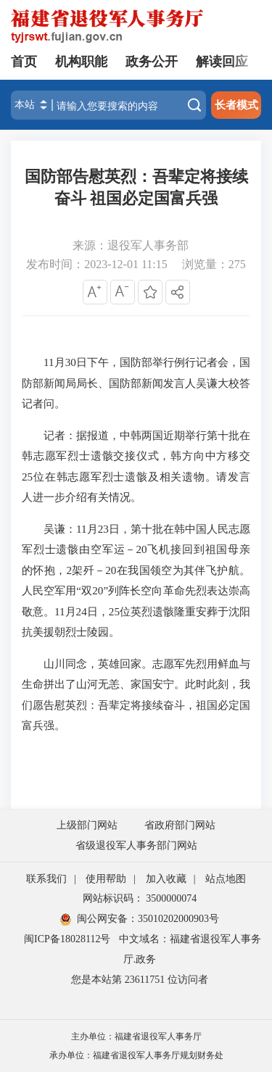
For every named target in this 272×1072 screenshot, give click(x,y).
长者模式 (236, 105)
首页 (24, 61)
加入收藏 (166, 878)
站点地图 (225, 878)
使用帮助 (106, 878)
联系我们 (46, 878)
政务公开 (151, 61)
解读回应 (222, 61)
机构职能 (81, 61)
